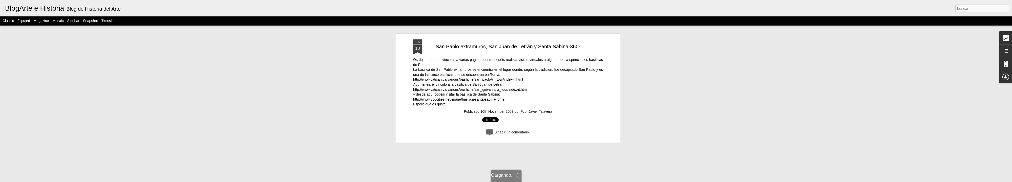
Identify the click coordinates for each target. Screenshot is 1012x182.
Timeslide (108, 21)
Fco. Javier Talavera (536, 29)
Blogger (545, 179)
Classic (8, 21)
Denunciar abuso (562, 179)
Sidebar (73, 21)
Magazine (41, 21)
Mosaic (58, 21)
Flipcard (23, 21)
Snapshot (90, 21)
